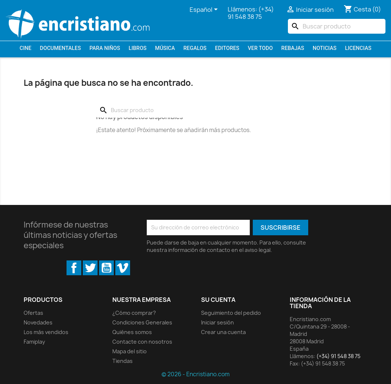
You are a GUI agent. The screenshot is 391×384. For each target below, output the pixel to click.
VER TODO (260, 48)
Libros (138, 48)
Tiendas (122, 360)
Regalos (194, 48)
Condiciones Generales (142, 322)
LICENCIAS (358, 48)
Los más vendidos (46, 332)
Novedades (38, 322)
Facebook (74, 267)
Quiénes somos (132, 332)
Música (165, 48)
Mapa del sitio (129, 351)
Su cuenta (218, 300)
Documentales (60, 48)
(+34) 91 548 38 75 (251, 13)
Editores (227, 48)
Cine (25, 48)
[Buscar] (336, 26)
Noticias (324, 48)
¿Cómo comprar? (134, 312)
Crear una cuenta (223, 332)
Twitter (90, 267)
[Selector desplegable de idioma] (205, 10)
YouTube (106, 267)
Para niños (104, 48)
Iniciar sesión (217, 322)
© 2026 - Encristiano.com (195, 374)
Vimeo (122, 267)
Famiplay (34, 341)
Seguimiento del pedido (231, 312)
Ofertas (33, 312)
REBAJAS (292, 48)
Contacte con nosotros (142, 341)
